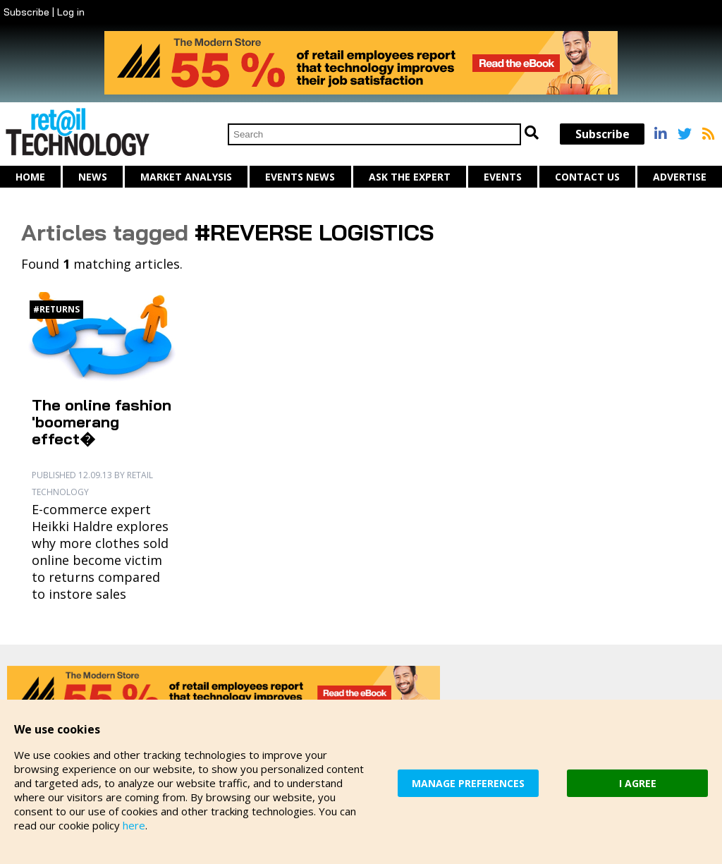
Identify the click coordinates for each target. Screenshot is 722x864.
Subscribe (26, 12)
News (92, 176)
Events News (300, 176)
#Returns (56, 309)
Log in (71, 12)
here (134, 825)
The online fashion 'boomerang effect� (101, 422)
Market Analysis (186, 176)
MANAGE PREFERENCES (468, 783)
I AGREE (637, 783)
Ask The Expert (410, 176)
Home (30, 176)
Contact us (587, 176)
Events (503, 176)
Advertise (679, 176)
